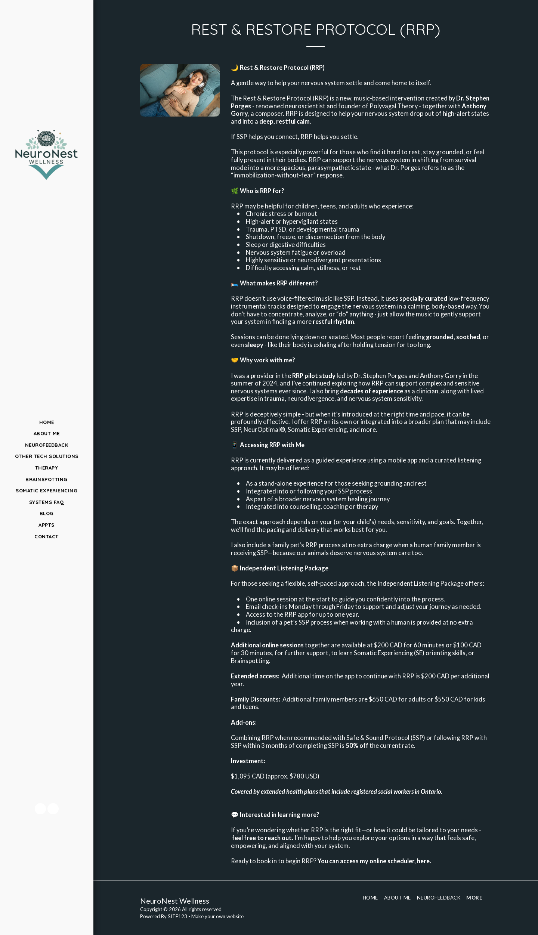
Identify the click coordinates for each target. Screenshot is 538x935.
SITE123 (177, 916)
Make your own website (217, 916)
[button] (40, 808)
